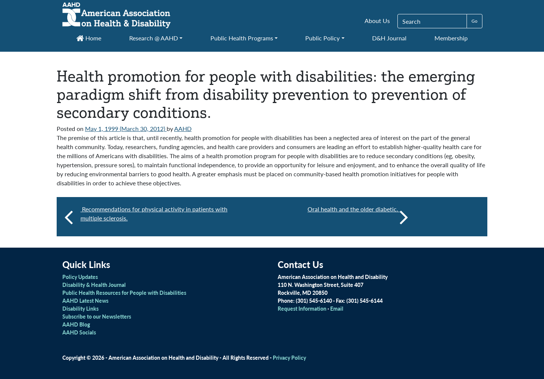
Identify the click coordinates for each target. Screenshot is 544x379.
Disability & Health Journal (94, 284)
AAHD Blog (76, 324)
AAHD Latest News (85, 300)
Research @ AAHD (153, 38)
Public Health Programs (241, 38)
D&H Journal (389, 38)
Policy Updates (80, 276)
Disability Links (80, 308)
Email (336, 308)
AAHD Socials (79, 332)
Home (88, 38)
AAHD (183, 128)
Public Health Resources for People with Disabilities (124, 292)
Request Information (302, 308)
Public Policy (322, 38)
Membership (451, 38)
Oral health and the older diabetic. (358, 217)
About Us (377, 20)
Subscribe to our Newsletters (96, 316)
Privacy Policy (289, 357)
